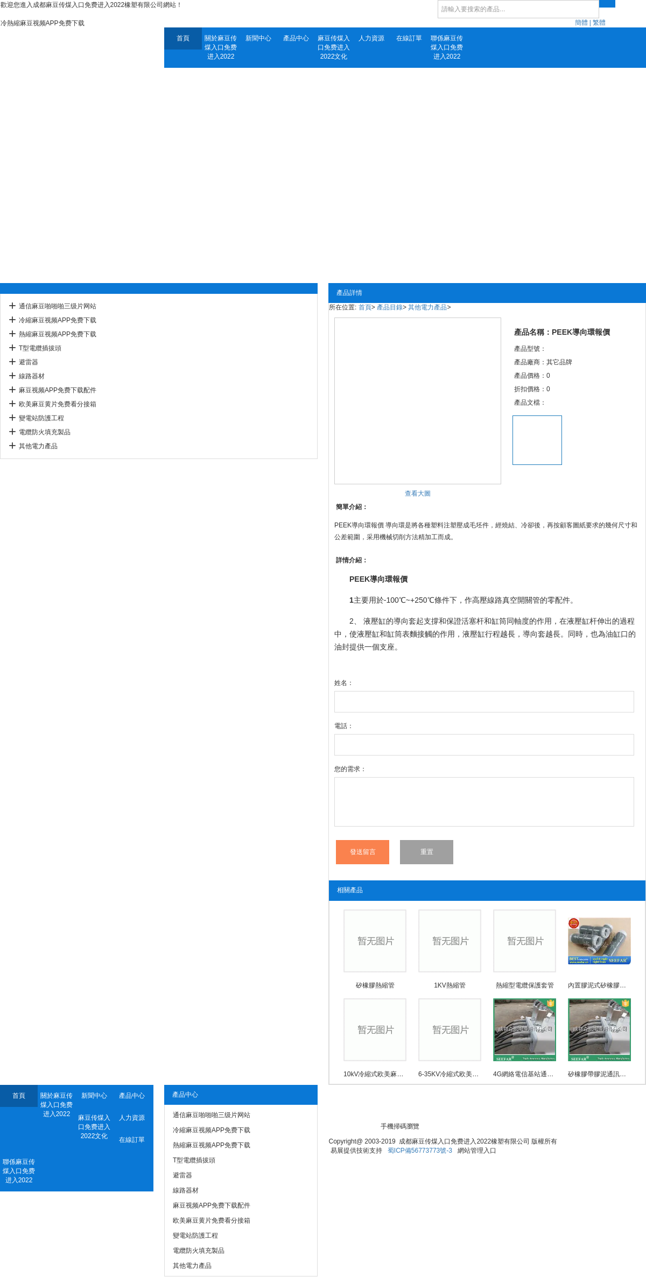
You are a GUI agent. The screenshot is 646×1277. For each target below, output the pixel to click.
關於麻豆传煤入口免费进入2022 (221, 47)
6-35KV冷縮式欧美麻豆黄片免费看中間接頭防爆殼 (449, 1074)
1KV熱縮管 (450, 985)
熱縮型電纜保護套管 (525, 985)
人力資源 (371, 38)
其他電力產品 (38, 446)
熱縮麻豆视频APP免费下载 (57, 334)
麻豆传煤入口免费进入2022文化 (334, 47)
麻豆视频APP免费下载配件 (57, 390)
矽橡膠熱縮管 (375, 985)
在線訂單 (409, 38)
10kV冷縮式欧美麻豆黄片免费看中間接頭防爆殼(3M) (374, 1074)
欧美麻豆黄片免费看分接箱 (57, 404)
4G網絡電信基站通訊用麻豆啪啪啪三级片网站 (524, 1074)
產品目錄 (390, 307)
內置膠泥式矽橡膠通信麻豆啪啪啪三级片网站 (599, 985)
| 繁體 (597, 22)
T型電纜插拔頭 (40, 348)
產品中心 (296, 38)
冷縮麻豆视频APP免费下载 (57, 320)
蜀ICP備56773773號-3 (420, 1150)
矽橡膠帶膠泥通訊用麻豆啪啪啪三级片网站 (599, 1074)
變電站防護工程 (41, 418)
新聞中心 (258, 38)
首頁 (183, 38)
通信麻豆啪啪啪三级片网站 (57, 306)
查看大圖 (418, 493)
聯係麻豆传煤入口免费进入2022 (447, 47)
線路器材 (32, 376)
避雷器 (28, 362)
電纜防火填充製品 (45, 432)
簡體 (581, 22)
